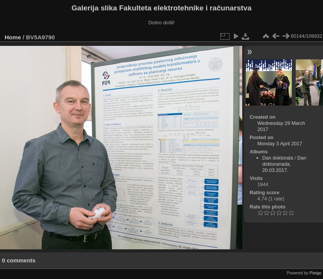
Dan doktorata (277, 158)
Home (13, 37)
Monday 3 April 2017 (279, 143)
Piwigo (315, 273)
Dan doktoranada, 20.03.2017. (284, 164)
